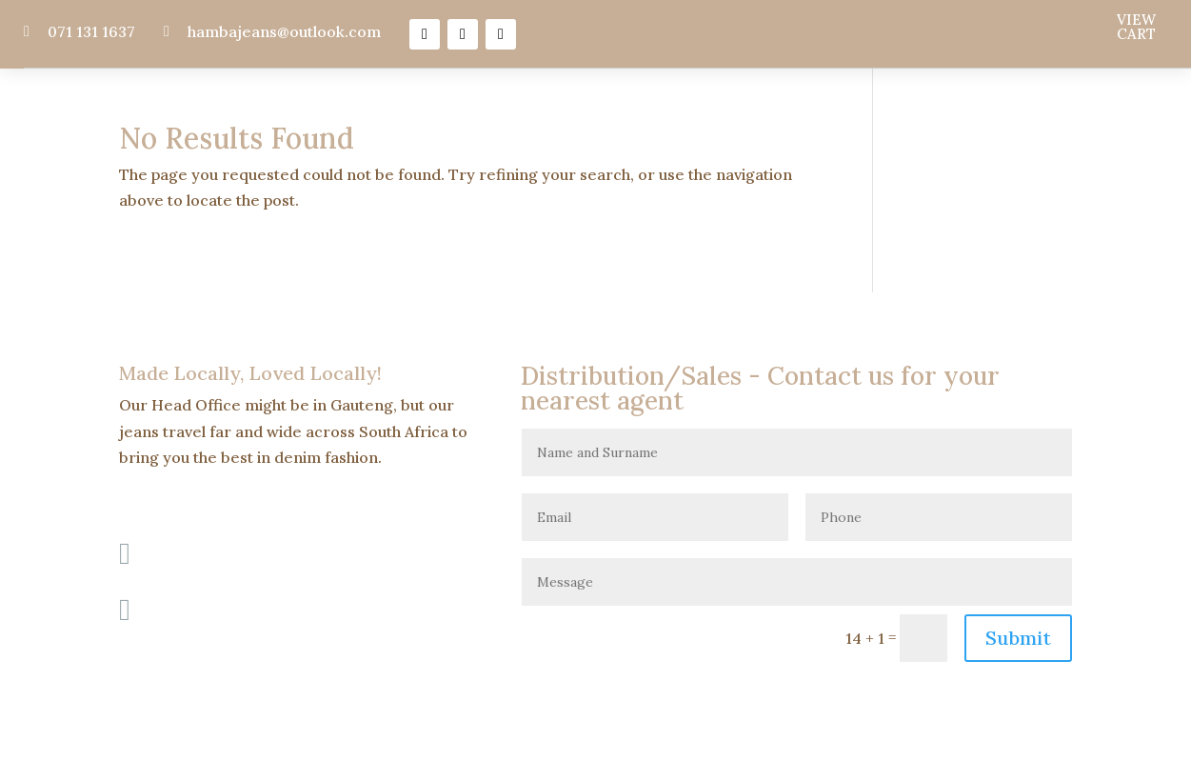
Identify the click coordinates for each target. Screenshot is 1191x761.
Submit (1018, 638)
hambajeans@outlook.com (284, 31)
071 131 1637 (91, 31)
